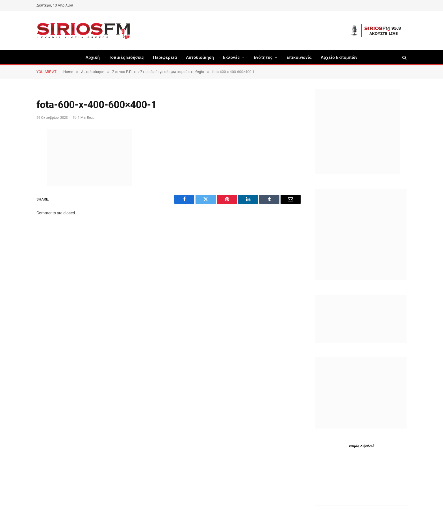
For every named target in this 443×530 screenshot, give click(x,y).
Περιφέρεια (165, 57)
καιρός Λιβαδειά (362, 446)
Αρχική (93, 57)
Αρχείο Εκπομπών (339, 57)
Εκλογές (231, 57)
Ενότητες (263, 57)
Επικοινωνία (299, 57)
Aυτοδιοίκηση (200, 57)
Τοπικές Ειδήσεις (126, 57)
